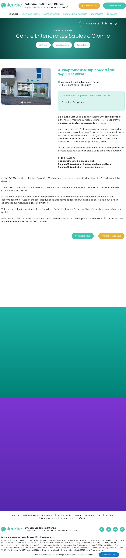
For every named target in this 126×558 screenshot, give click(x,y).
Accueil (15, 515)
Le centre (13, 14)
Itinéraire (43, 45)
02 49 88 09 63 (114, 5)
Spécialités (82, 45)
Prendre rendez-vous (109, 555)
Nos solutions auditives (75, 14)
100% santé (112, 14)
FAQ (99, 515)
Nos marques (47, 515)
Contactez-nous (82, 235)
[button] (5, 86)
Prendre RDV (89, 5)
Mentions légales (48, 518)
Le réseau (81, 518)
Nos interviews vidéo (84, 515)
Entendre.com (67, 518)
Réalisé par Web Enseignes (44, 554)
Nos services (97, 14)
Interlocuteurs (62, 45)
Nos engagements (31, 14)
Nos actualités (64, 515)
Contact (109, 515)
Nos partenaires (30, 515)
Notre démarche (51, 14)
